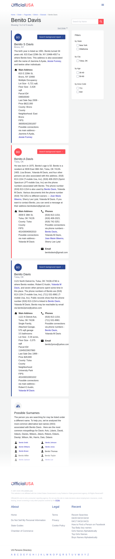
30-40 (81, 72)
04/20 (74, 518)
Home (14, 515)
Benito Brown (21, 451)
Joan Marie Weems (54, 238)
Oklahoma (83, 49)
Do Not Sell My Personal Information (28, 520)
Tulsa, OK (83, 61)
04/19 (80, 518)
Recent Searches (80, 515)
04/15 (86, 521)
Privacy (55, 520)
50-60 (81, 76)
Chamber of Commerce (22, 531)
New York (83, 45)
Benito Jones (48, 447)
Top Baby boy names (81, 528)
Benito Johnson (48, 442)
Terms (55, 515)
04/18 (86, 518)
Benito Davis (50, 189)
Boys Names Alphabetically (84, 537)
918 (80, 92)
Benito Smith (21, 442)
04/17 (74, 521)
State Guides (17, 525)
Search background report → (51, 37)
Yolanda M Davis (26, 390)
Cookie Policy (58, 525)
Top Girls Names (79, 534)
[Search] (85, 21)
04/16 (80, 521)
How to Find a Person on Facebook (88, 524)
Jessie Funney (54, 61)
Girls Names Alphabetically (84, 531)
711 (80, 88)
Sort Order (62, 28)
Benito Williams (22, 447)
